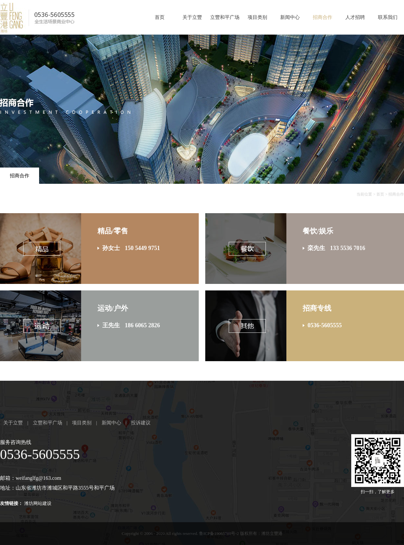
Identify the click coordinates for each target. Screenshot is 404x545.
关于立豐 (192, 17)
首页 (160, 17)
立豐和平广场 (224, 17)
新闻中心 (290, 17)
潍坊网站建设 (37, 503)
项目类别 (257, 17)
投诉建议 (141, 422)
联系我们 (387, 17)
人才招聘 (355, 17)
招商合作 (322, 17)
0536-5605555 (40, 454)
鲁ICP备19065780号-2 (219, 533)
